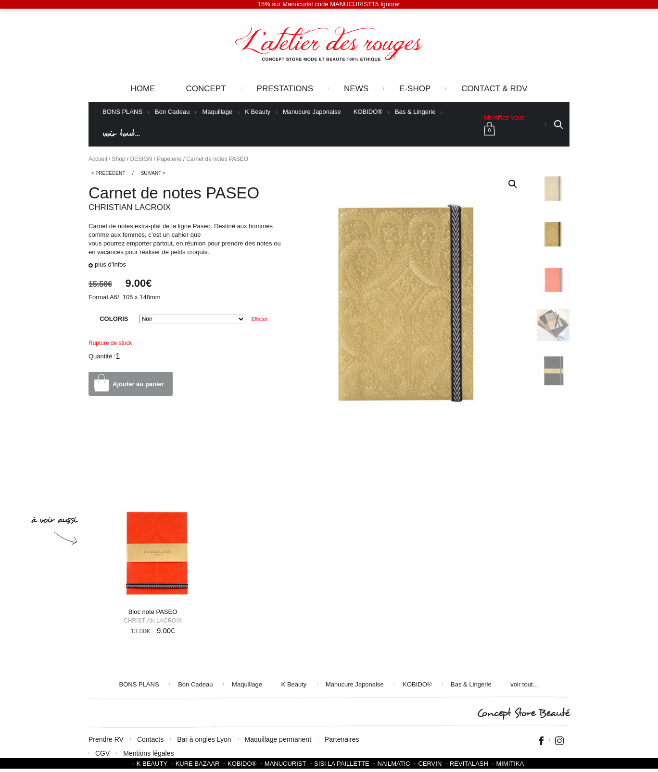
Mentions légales (148, 753)
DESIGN (141, 159)
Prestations (285, 88)
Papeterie (169, 159)
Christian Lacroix (130, 207)
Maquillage (217, 112)
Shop (119, 159)
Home (142, 88)
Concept (206, 88)
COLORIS (114, 318)
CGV (102, 753)
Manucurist (285, 763)
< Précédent (108, 173)
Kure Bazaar (198, 763)
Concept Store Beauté (523, 713)
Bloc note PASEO (152, 611)
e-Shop (414, 88)
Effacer (259, 319)
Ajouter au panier (138, 384)
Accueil (98, 159)
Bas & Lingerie (415, 112)
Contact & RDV (494, 88)
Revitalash (469, 763)
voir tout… (121, 133)
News (356, 88)
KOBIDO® (368, 112)
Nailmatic (393, 763)
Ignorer (390, 4)
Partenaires (342, 739)
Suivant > (153, 173)
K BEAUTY (152, 763)
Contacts (150, 739)
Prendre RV (106, 739)
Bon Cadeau (172, 112)
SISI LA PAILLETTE (341, 763)
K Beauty (257, 112)
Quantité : (102, 356)
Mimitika (510, 763)
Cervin (430, 763)
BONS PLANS (122, 112)
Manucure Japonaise (312, 112)
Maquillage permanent (278, 739)
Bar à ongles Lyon (204, 739)
